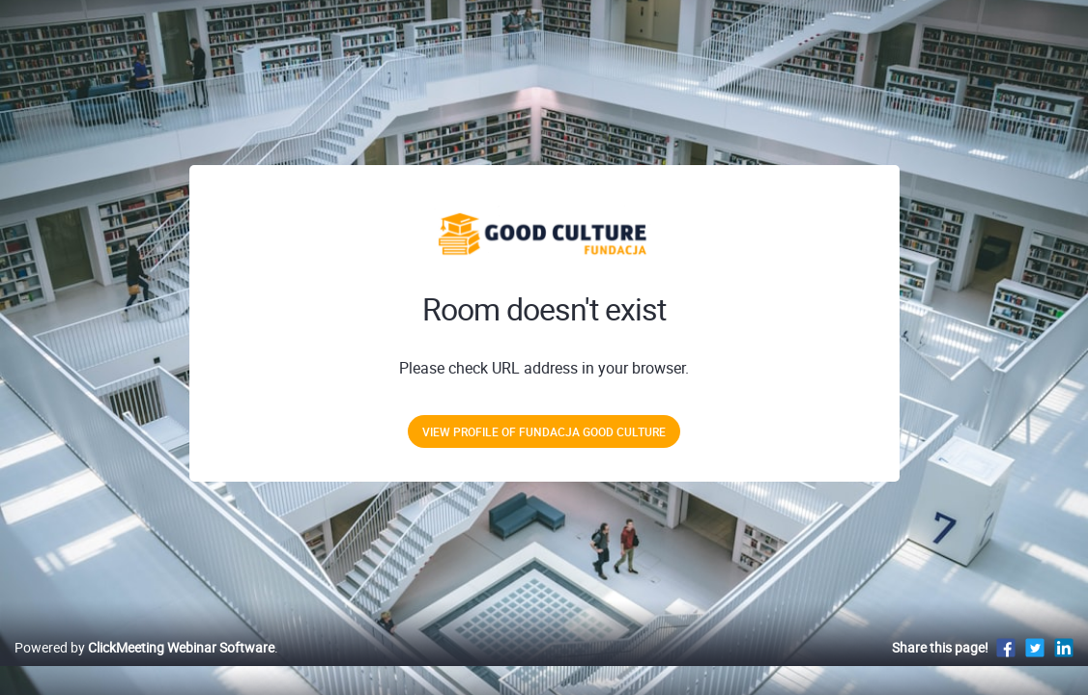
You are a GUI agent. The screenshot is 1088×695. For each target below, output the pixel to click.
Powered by (144, 667)
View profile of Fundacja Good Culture (544, 431)
